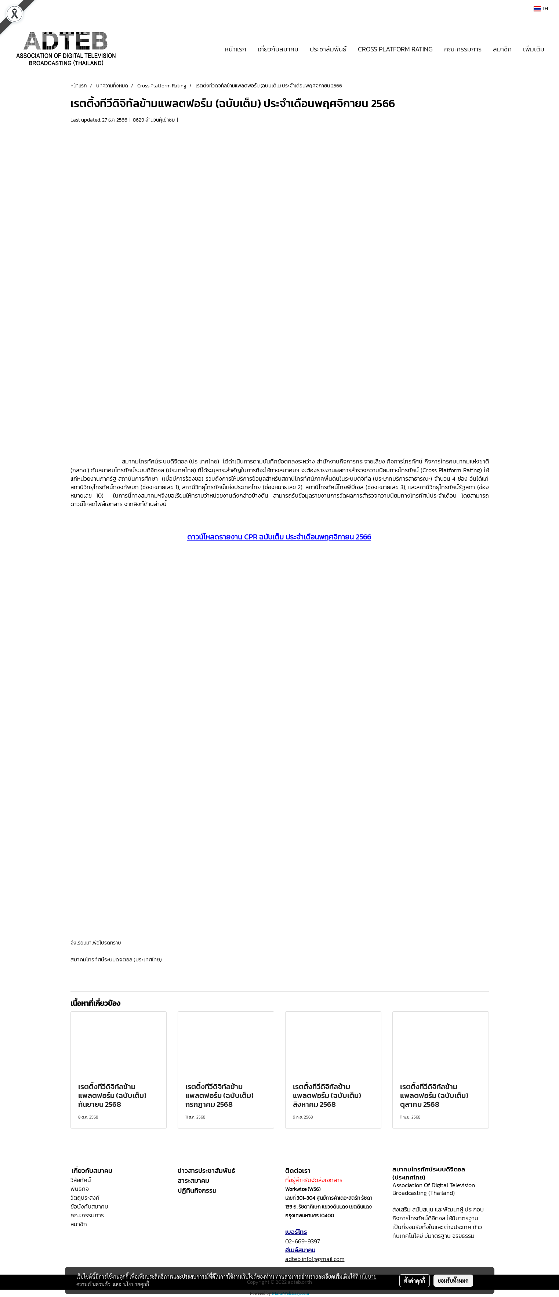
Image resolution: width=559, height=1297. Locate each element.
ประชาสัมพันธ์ (328, 49)
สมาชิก (502, 49)
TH (541, 8)
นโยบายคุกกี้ (136, 1284)
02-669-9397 (302, 1241)
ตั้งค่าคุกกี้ (414, 1280)
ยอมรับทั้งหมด (453, 1280)
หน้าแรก (235, 49)
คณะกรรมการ (463, 49)
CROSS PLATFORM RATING (395, 49)
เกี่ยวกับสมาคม (278, 49)
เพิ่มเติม (533, 49)
